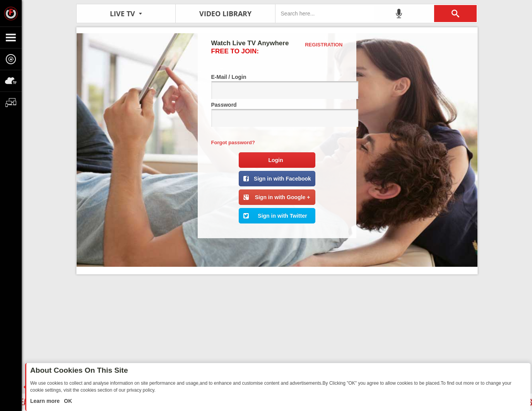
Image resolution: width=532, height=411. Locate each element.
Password (277, 114)
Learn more (45, 401)
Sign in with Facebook (282, 179)
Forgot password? (233, 142)
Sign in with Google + (282, 197)
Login (275, 160)
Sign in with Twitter (282, 216)
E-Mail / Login (277, 86)
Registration (323, 45)
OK (67, 401)
